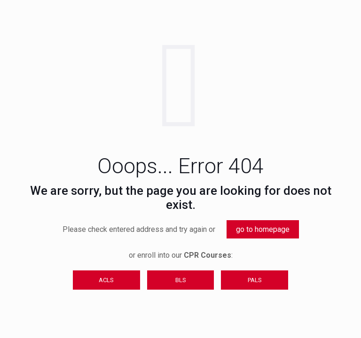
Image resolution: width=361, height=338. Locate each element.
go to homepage (263, 229)
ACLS (106, 280)
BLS (180, 280)
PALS (255, 280)
